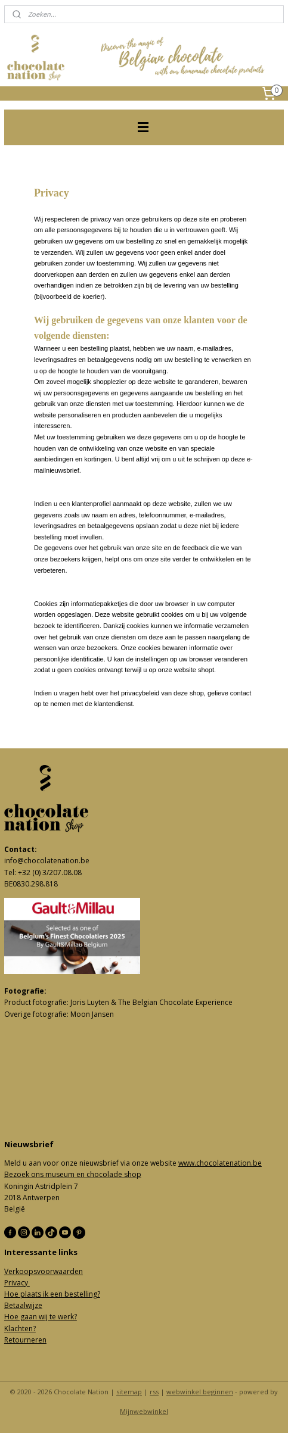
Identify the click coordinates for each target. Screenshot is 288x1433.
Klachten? (20, 1328)
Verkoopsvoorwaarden (43, 1271)
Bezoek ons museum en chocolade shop (72, 1174)
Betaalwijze (23, 1305)
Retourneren (25, 1340)
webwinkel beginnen (199, 1391)
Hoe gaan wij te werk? (40, 1317)
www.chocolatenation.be (220, 1163)
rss (154, 1391)
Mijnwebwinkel (144, 1411)
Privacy (17, 1283)
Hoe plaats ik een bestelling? (52, 1294)
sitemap (129, 1391)
